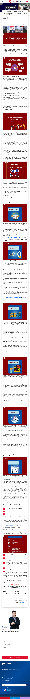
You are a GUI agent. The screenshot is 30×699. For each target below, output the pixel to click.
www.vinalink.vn (10, 601)
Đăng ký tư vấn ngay (15, 657)
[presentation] (9, 653)
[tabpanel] (15, 7)
